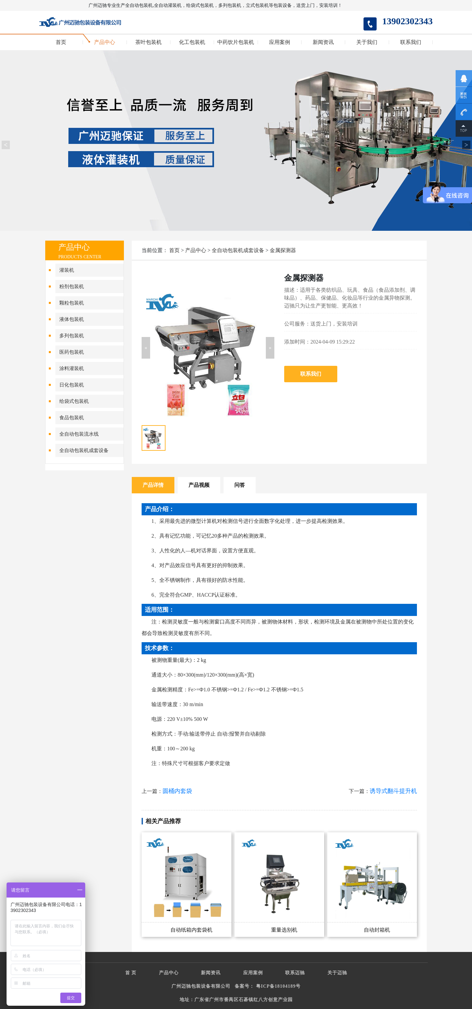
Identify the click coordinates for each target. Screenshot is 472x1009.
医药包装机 (71, 352)
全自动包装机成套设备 (83, 450)
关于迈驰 (337, 972)
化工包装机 (192, 42)
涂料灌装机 (71, 368)
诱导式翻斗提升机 (393, 791)
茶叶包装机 (148, 42)
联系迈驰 (295, 972)
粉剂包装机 (71, 286)
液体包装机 (71, 319)
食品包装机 (71, 417)
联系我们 (410, 42)
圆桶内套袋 (177, 791)
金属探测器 (283, 250)
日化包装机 (71, 384)
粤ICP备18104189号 (278, 986)
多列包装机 (71, 335)
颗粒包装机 (71, 303)
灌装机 (66, 270)
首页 (61, 42)
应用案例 (279, 42)
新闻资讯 (323, 42)
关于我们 (366, 42)
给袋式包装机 (74, 401)
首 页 (131, 972)
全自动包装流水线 (79, 434)
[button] (146, 348)
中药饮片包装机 (235, 42)
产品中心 (104, 42)
